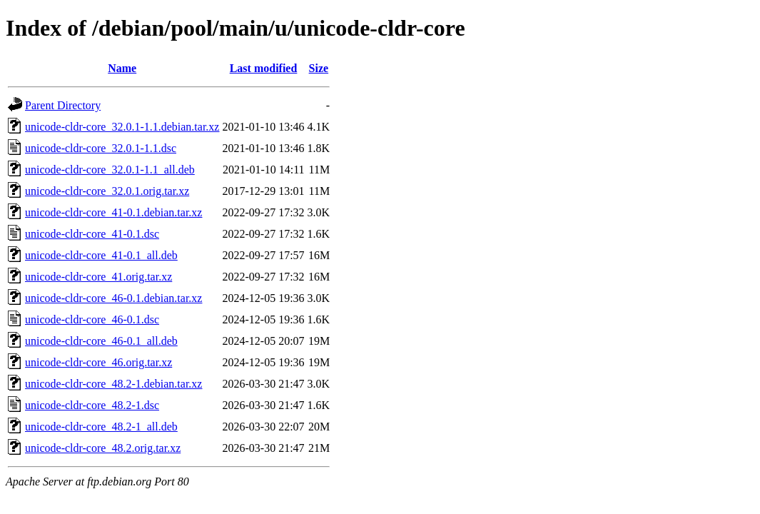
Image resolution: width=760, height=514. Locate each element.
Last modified (264, 68)
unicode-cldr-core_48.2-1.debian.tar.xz (113, 384)
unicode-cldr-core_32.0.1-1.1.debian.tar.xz (122, 127)
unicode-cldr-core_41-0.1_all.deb (101, 255)
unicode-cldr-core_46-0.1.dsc (92, 319)
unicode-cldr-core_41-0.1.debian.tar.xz (113, 212)
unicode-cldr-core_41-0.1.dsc (92, 234)
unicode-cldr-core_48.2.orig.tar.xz (103, 448)
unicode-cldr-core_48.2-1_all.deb (101, 426)
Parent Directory (63, 105)
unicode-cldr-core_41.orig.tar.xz (98, 277)
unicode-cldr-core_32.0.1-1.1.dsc (100, 148)
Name (122, 68)
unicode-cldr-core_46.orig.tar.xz (98, 362)
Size (319, 68)
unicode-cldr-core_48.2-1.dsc (92, 405)
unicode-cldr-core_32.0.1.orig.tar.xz (107, 191)
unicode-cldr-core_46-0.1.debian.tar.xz (113, 298)
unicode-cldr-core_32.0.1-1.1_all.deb (110, 169)
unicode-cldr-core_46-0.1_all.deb (101, 341)
